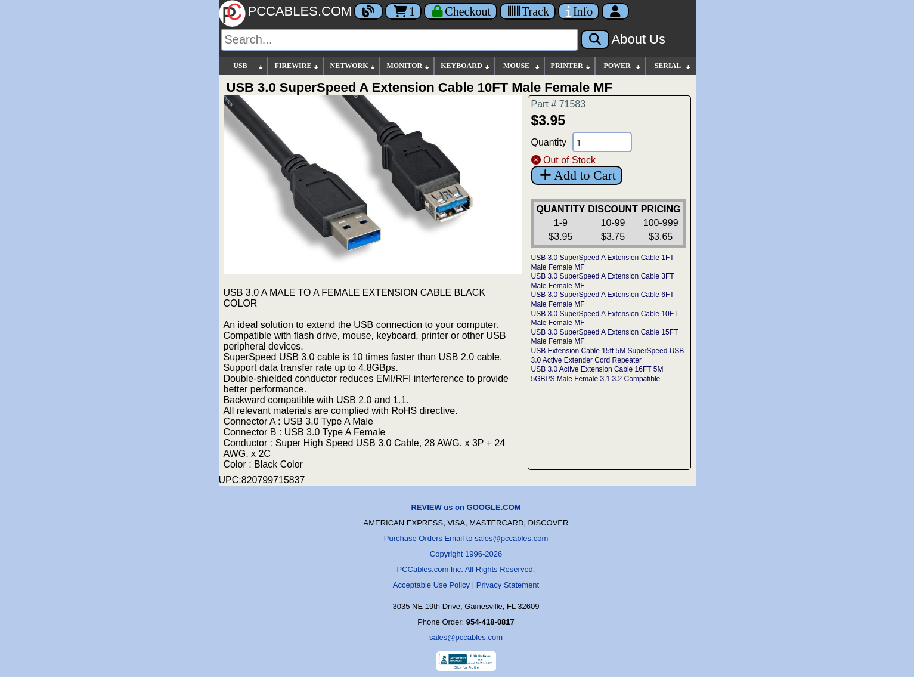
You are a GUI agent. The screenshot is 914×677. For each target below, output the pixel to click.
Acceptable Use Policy (431, 584)
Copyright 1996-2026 (466, 553)
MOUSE (521, 65)
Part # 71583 (558, 104)
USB (248, 65)
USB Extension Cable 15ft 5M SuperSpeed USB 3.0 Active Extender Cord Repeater (607, 355)
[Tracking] (528, 11)
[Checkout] (460, 11)
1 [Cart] (403, 11)
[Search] (399, 40)
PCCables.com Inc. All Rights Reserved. (466, 569)
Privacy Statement (508, 584)
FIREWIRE (297, 65)
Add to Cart (577, 175)
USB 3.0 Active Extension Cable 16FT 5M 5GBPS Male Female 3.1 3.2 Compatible (597, 374)
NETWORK (353, 65)
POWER (622, 65)
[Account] (615, 11)
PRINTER (571, 65)
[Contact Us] (578, 11)
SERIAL (673, 65)
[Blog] (368, 11)
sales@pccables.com (466, 637)
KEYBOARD (465, 65)
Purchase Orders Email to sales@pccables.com (466, 538)
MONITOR (408, 65)
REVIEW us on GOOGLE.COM (465, 507)
